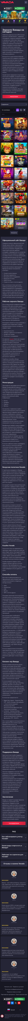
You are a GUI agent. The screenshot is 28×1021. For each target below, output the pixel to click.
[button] (2, 15)
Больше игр (14, 232)
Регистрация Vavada (14, 823)
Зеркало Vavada (14, 96)
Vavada (11, 339)
